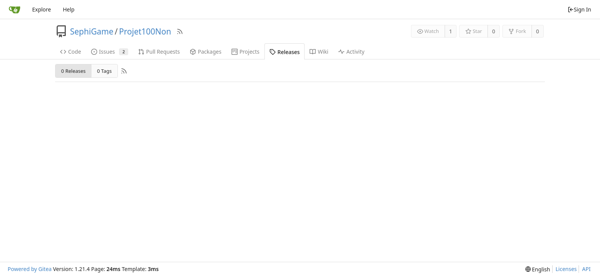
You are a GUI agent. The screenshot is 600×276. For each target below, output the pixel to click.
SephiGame (91, 31)
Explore (41, 9)
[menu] (537, 269)
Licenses (566, 269)
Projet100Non (145, 31)
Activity (351, 51)
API (586, 269)
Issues (109, 51)
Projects (245, 51)
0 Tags (104, 70)
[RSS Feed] (179, 31)
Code (70, 51)
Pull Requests (159, 51)
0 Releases (73, 70)
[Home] (14, 9)
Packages (206, 51)
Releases (284, 52)
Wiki (319, 51)
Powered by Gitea (30, 269)
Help (69, 9)
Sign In (579, 9)
